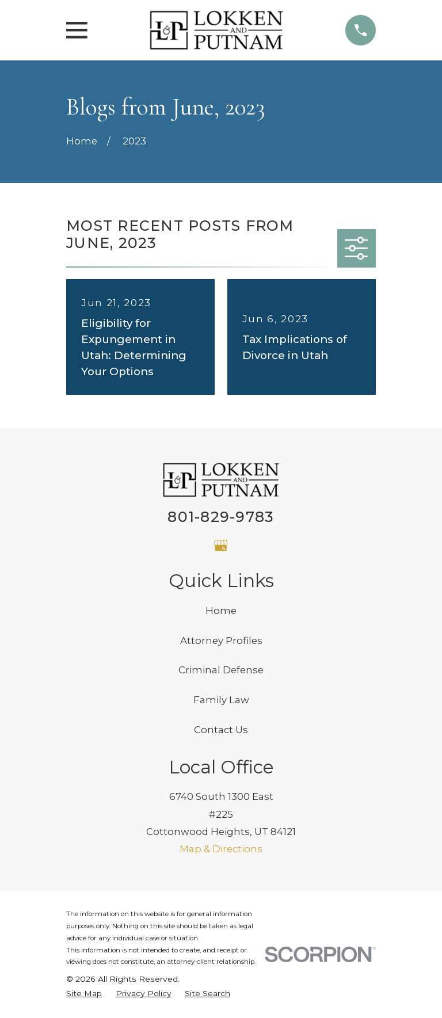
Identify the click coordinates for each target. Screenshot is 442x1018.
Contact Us (221, 729)
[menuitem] (84, 993)
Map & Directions (221, 849)
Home (221, 610)
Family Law (221, 700)
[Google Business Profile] (220, 545)
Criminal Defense (221, 670)
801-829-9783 (220, 516)
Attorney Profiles (221, 640)
